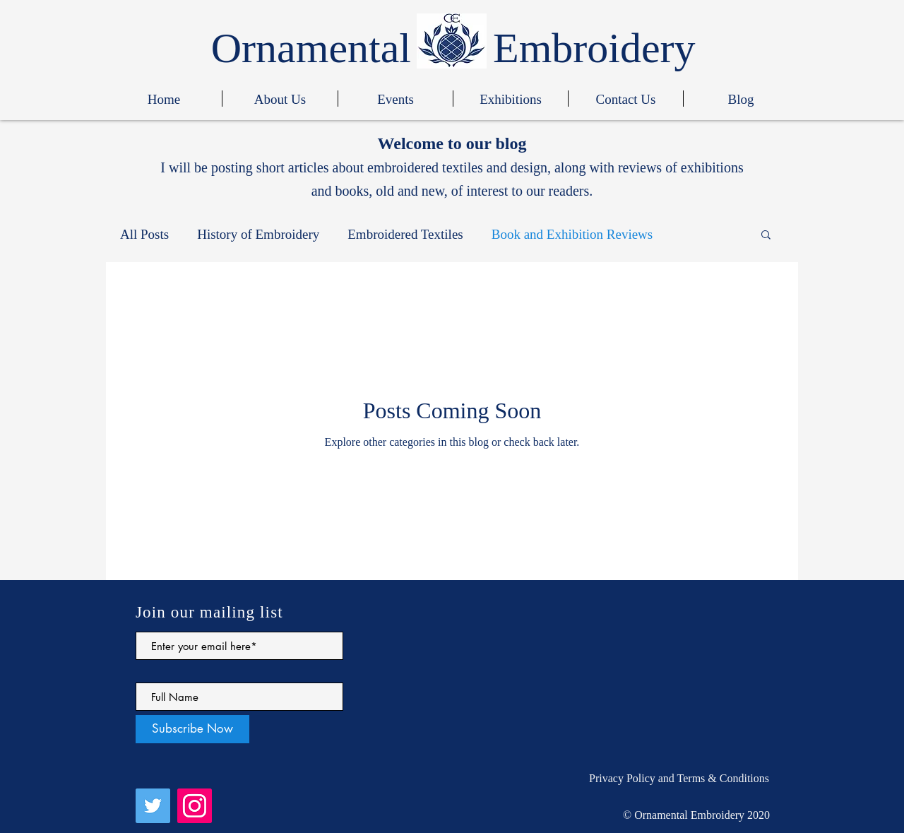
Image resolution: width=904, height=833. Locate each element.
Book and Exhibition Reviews (572, 234)
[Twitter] (153, 805)
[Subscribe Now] (192, 729)
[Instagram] (194, 805)
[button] (766, 235)
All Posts (144, 234)
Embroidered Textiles (405, 234)
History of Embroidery (258, 234)
